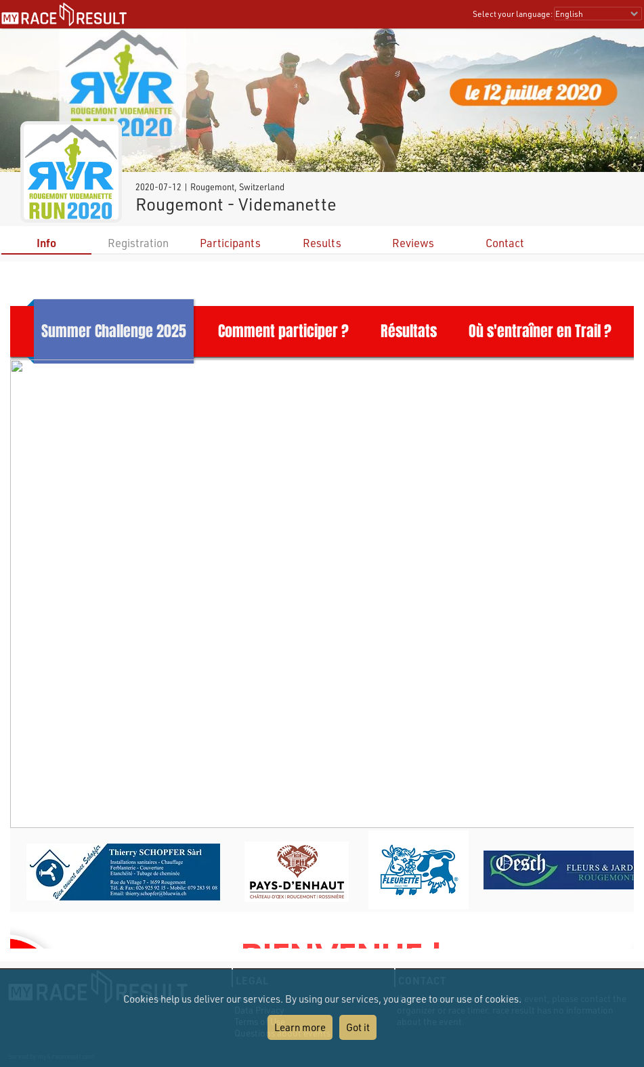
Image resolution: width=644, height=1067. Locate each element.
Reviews (413, 243)
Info (46, 243)
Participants (230, 243)
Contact (505, 243)
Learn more (300, 1027)
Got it (358, 1027)
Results (322, 243)
